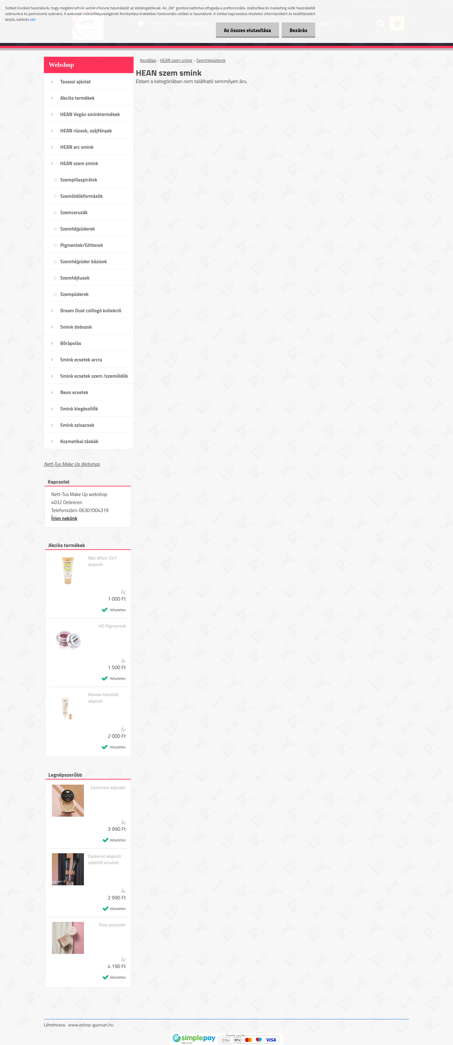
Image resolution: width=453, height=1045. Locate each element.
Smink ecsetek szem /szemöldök (94, 376)
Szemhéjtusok (75, 278)
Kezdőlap (148, 60)
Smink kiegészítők (79, 408)
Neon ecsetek (74, 392)
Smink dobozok (76, 327)
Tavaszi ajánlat (75, 81)
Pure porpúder (112, 925)
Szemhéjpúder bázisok (83, 261)
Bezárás (298, 30)
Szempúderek (74, 294)
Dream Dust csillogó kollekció (90, 310)
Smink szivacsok (77, 425)
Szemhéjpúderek (77, 228)
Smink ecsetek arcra (81, 359)
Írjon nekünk (64, 518)
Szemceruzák (74, 212)
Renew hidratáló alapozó (103, 697)
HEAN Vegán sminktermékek (90, 114)
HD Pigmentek (112, 626)
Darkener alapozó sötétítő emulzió (104, 859)
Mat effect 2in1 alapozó (102, 561)
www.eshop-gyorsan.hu (90, 1024)
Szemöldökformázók (81, 196)
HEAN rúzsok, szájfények (86, 130)
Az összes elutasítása (247, 30)
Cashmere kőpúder (108, 787)
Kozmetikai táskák (79, 441)
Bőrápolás (70, 343)
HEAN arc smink (77, 147)
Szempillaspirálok (78, 179)
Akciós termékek (77, 98)
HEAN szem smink (79, 163)
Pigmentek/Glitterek (81, 245)
